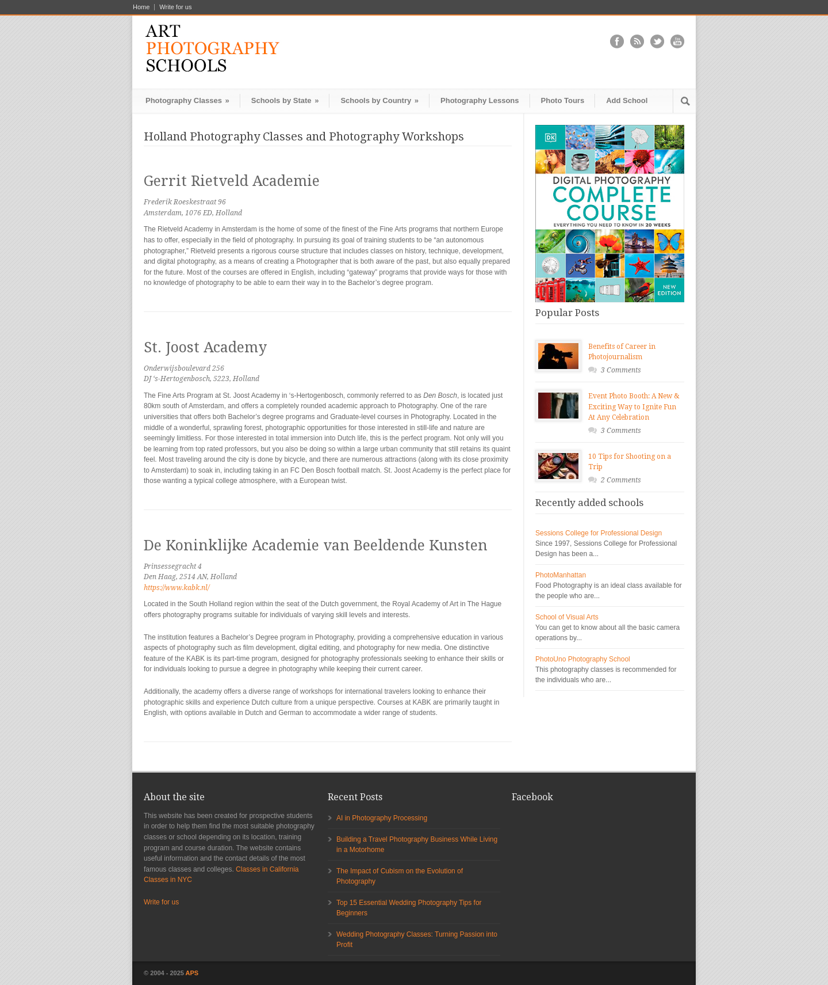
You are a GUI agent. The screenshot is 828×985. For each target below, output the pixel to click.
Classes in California (267, 869)
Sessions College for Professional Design (598, 533)
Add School (626, 100)
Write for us (175, 7)
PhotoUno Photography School (582, 659)
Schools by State (285, 100)
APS (192, 972)
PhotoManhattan (560, 575)
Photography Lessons (479, 100)
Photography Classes (187, 100)
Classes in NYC (168, 880)
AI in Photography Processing (381, 818)
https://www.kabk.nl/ (176, 588)
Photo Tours (563, 100)
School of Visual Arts (567, 617)
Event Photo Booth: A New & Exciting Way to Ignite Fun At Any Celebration (634, 406)
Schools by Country (379, 100)
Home (141, 7)
